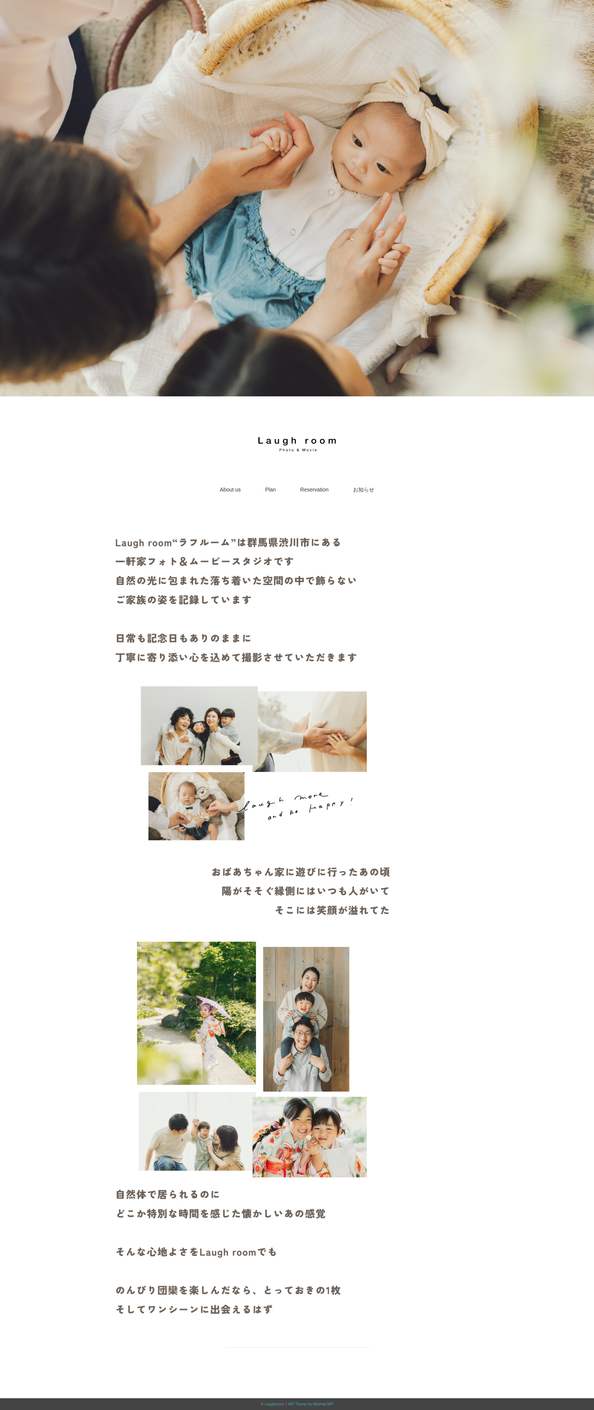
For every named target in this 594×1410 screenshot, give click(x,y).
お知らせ (363, 490)
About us (230, 490)
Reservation (314, 490)
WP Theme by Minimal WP (310, 1404)
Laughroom (274, 1404)
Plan (270, 490)
